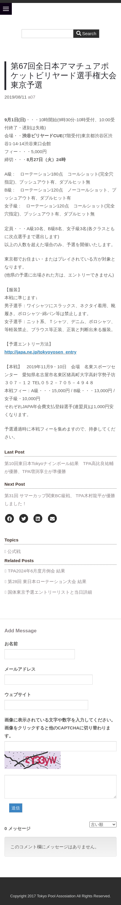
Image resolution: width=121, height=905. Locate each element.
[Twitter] (24, 518)
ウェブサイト (17, 694)
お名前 (11, 643)
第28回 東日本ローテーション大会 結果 (47, 581)
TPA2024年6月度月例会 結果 (36, 570)
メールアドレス (20, 669)
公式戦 (14, 551)
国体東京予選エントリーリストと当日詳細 (50, 592)
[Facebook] (9, 518)
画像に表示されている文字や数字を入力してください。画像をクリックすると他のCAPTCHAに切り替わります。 (59, 727)
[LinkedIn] (38, 518)
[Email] (52, 518)
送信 (16, 808)
